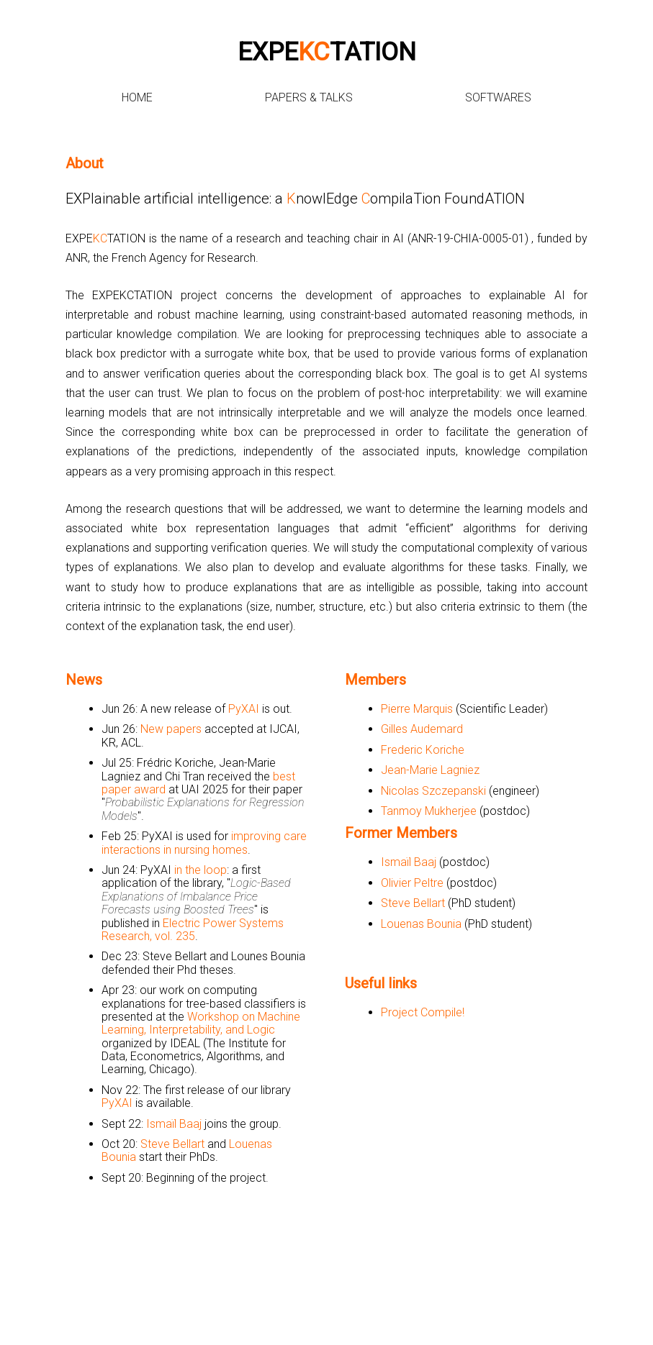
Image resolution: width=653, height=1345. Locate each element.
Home (137, 97)
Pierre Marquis (417, 709)
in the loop (200, 870)
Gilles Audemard (422, 729)
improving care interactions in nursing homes (204, 842)
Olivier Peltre (412, 883)
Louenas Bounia (421, 924)
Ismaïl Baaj (174, 1124)
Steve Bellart (172, 1144)
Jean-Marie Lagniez (430, 770)
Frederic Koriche (422, 750)
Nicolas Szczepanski (433, 791)
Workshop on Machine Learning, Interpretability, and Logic (201, 1023)
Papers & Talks (309, 97)
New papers (171, 729)
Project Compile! (422, 1012)
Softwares (498, 97)
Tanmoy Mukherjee (429, 811)
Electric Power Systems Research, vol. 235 (193, 929)
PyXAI (243, 709)
